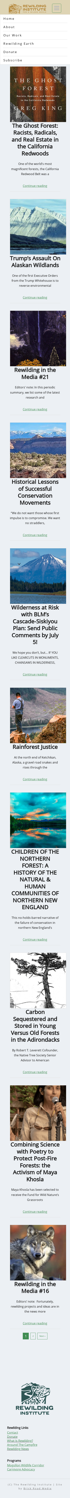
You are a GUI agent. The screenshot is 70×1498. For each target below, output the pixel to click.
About (9, 27)
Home (9, 18)
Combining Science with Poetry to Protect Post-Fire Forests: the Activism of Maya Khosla (35, 1162)
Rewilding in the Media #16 (35, 1287)
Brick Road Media (38, 1488)
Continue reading (35, 186)
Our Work (12, 35)
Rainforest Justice (35, 746)
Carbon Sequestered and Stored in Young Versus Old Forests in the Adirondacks (35, 1025)
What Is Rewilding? (20, 1441)
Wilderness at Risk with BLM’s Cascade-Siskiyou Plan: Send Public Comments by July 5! (35, 625)
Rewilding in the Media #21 (35, 373)
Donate (10, 52)
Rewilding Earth (18, 43)
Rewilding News (18, 1449)
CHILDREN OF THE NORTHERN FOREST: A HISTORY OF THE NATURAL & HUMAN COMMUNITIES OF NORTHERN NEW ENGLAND (35, 879)
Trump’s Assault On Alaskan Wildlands (35, 262)
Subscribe (13, 60)
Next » (42, 1336)
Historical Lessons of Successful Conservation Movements (35, 492)
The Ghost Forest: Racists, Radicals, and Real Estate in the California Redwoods (35, 139)
